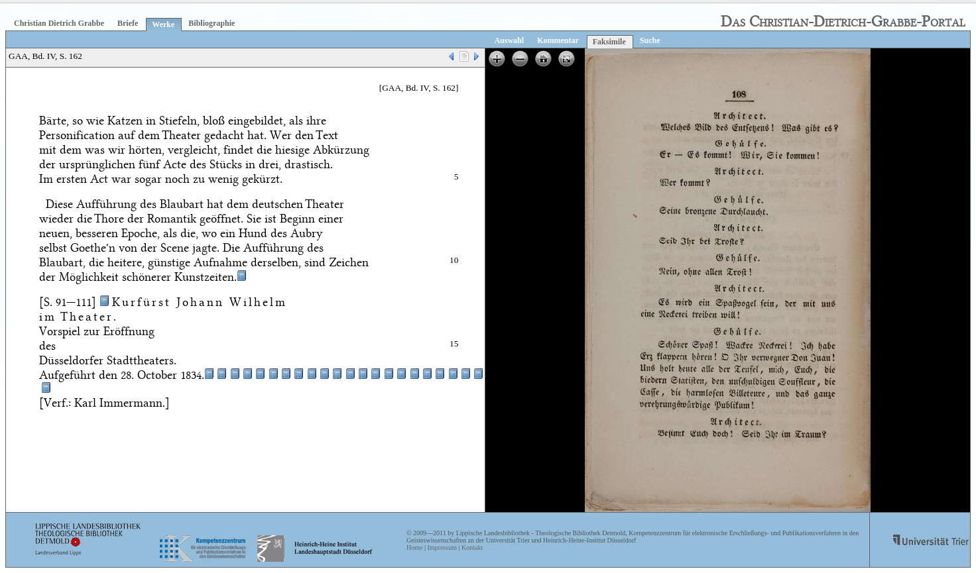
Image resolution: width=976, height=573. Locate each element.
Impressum (441, 547)
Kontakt (472, 547)
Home (414, 547)
